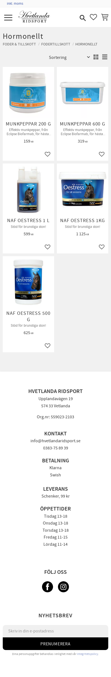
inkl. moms (15, 3)
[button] (9, 18)
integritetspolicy (87, 654)
